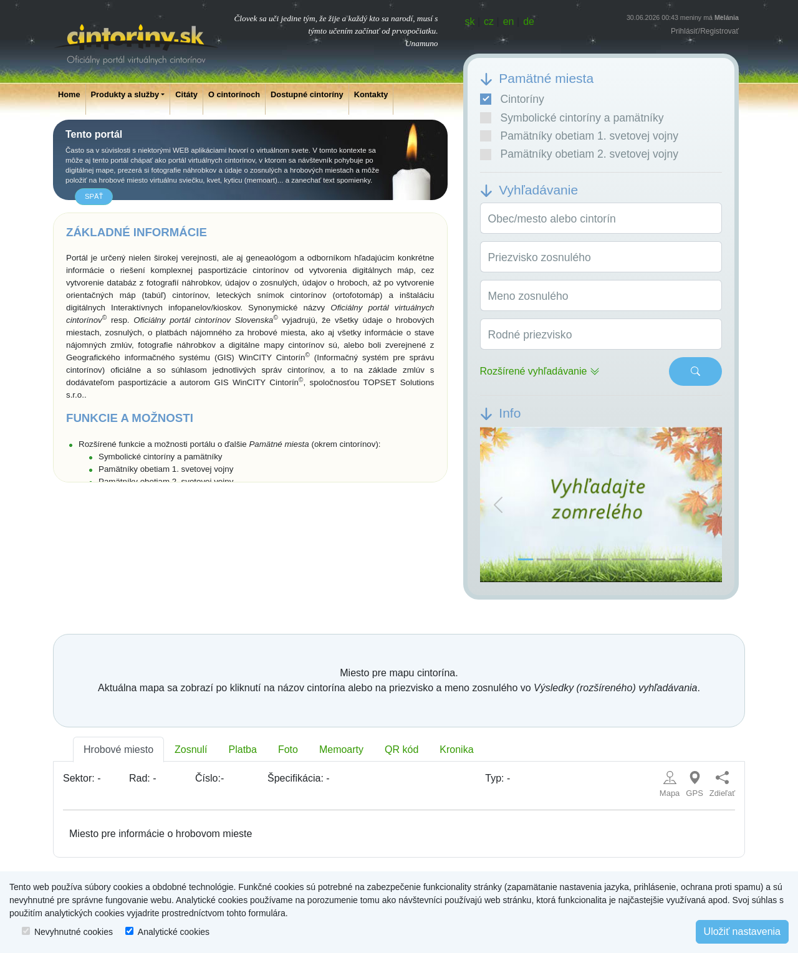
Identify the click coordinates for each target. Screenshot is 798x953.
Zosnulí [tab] (191, 749)
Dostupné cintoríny (307, 94)
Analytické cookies (173, 932)
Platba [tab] (243, 749)
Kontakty (371, 94)
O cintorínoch (234, 94)
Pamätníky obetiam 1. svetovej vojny (579, 136)
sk (470, 21)
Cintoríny (512, 99)
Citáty (186, 94)
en (508, 21)
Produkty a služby (125, 94)
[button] (498, 505)
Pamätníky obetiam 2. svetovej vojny (579, 154)
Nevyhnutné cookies (73, 932)
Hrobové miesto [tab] (118, 749)
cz (489, 21)
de (528, 21)
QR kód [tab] (401, 749)
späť (94, 196)
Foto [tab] (288, 749)
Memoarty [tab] (341, 749)
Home (69, 94)
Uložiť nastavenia (742, 931)
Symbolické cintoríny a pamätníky (572, 118)
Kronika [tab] (456, 749)
